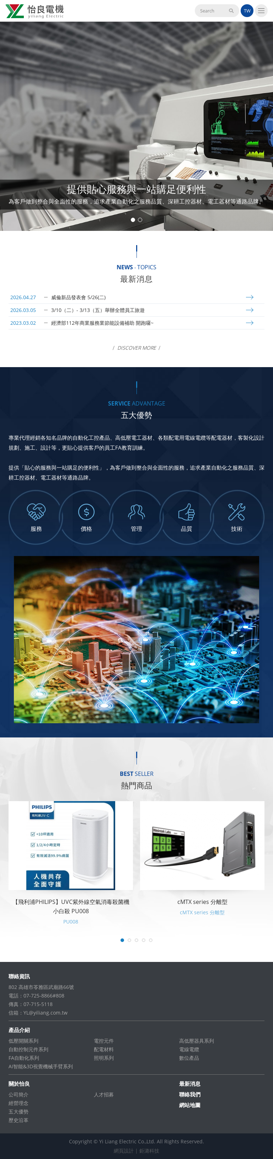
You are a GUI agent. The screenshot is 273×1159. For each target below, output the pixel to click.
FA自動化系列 (24, 1057)
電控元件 (104, 1040)
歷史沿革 (18, 1120)
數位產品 (189, 1057)
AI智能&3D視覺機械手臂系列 (41, 1066)
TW (247, 10)
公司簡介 (18, 1094)
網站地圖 (189, 1104)
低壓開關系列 (23, 1040)
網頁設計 (124, 1150)
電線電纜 (189, 1049)
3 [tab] (136, 940)
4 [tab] (143, 940)
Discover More (136, 347)
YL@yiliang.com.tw (45, 1012)
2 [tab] (140, 220)
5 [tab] (150, 940)
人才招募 (104, 1094)
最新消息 (189, 1083)
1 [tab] (133, 220)
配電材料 (104, 1049)
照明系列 (104, 1057)
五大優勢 (18, 1111)
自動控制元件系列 (28, 1049)
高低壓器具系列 (196, 1040)
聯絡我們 (189, 1094)
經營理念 (18, 1103)
